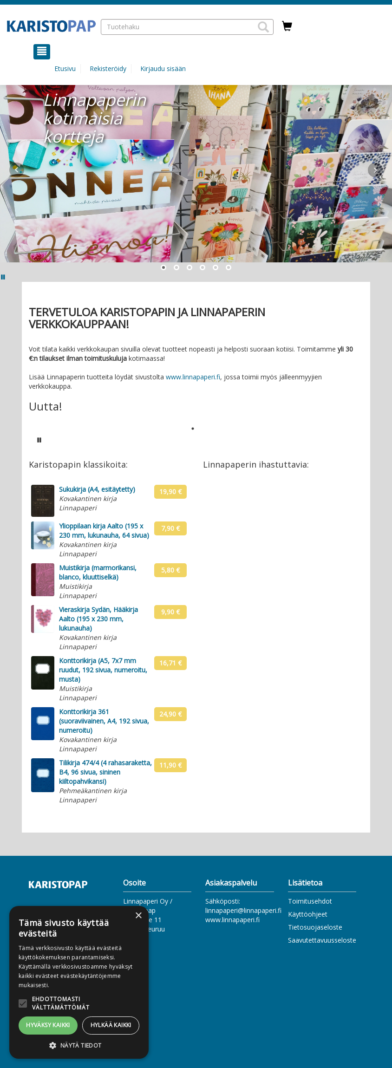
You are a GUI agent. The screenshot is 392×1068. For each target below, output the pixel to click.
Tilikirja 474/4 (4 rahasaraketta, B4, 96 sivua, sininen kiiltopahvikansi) (105, 772)
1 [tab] (192, 428)
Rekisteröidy (108, 68)
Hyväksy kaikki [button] (48, 1025)
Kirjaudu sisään (163, 68)
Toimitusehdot (310, 901)
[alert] (79, 982)
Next (375, 170)
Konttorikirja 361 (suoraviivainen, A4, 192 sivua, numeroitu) (104, 721)
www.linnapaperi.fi (193, 376)
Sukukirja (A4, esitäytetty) (97, 489)
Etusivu (65, 68)
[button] (263, 27)
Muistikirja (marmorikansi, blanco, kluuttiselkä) (98, 572)
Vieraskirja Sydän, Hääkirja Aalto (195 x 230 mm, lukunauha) (98, 618)
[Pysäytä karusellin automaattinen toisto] (39, 439)
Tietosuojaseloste (315, 927)
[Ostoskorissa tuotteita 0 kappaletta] (287, 26)
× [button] (138, 915)
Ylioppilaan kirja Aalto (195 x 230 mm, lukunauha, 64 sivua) (104, 530)
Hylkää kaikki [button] (111, 1025)
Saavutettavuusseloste (322, 940)
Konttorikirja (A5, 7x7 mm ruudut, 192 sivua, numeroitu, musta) (103, 670)
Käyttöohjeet (307, 914)
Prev (16, 170)
